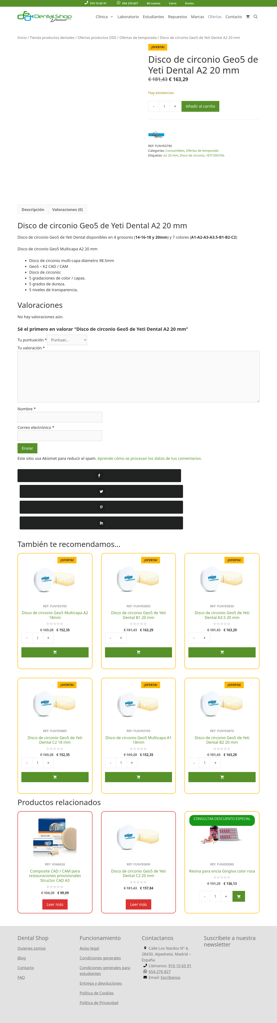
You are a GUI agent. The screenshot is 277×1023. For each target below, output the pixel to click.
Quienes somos (32, 906)
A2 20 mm (170, 155)
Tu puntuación (32, 345)
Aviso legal (89, 906)
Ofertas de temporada (138, 37)
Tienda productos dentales (52, 37)
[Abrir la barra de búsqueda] (255, 16)
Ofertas (215, 16)
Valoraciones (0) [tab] (67, 215)
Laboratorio (128, 16)
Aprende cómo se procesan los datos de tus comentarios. (149, 464)
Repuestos (177, 16)
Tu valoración (31, 353)
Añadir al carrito (200, 106)
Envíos (189, 3)
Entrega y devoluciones (101, 941)
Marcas (197, 16)
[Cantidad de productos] (164, 106)
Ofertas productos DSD (97, 37)
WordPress (120, 1005)
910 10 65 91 (96, 3)
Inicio (22, 37)
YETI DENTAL (215, 155)
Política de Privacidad (99, 961)
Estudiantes (153, 16)
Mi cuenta (153, 3)
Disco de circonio (192, 155)
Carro (173, 3)
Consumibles (175, 151)
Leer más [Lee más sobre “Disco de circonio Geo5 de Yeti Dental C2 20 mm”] (138, 862)
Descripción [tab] (33, 215)
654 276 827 (127, 3)
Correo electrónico (36, 433)
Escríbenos (170, 935)
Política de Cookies (97, 951)
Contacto (234, 16)
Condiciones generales (100, 916)
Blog (22, 916)
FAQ (21, 935)
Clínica (106, 16)
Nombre (27, 414)
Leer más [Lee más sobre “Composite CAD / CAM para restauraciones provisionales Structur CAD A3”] (55, 862)
